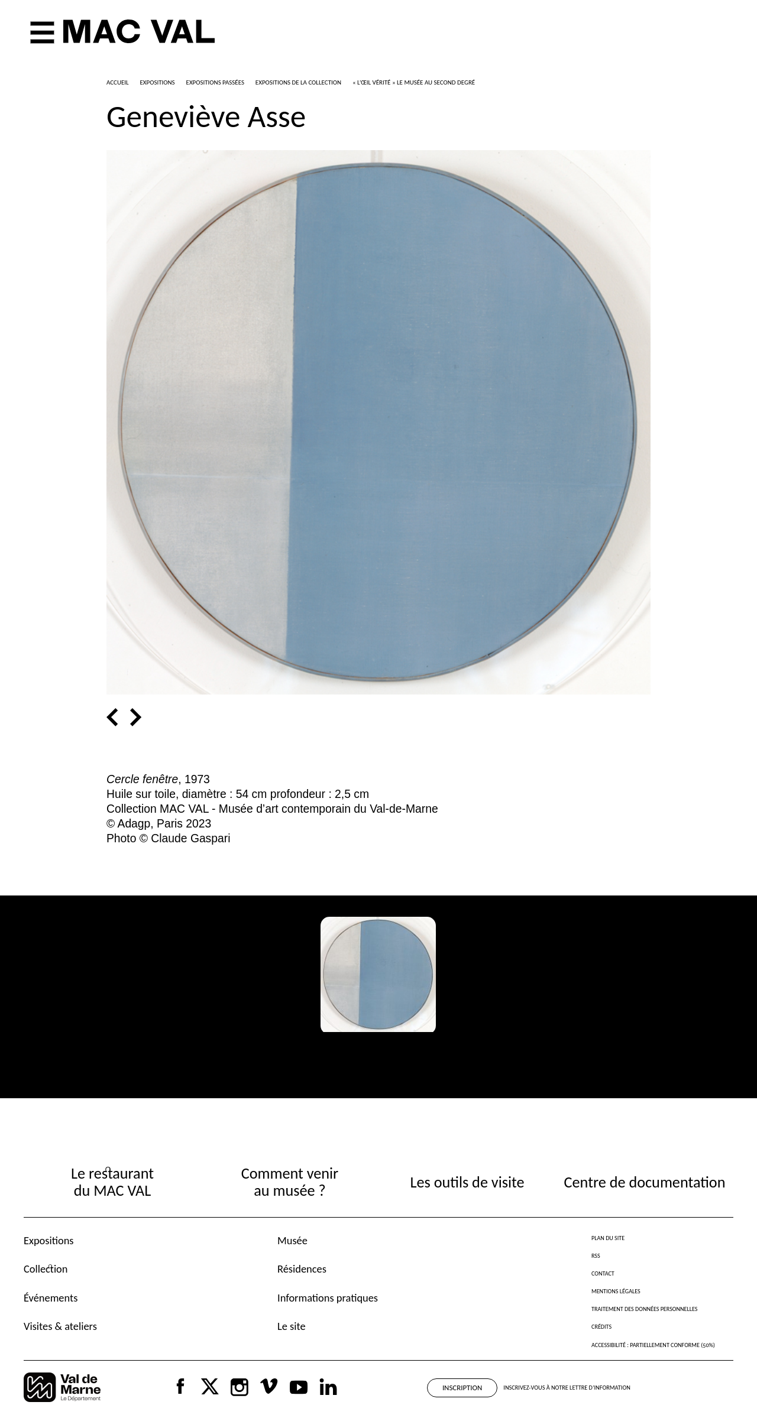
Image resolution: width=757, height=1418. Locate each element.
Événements (50, 1298)
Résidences (301, 1269)
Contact (602, 1273)
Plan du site (608, 1238)
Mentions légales (615, 1291)
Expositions (49, 1240)
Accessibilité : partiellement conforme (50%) (653, 1345)
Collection (45, 1269)
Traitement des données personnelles (644, 1309)
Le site (291, 1326)
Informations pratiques (327, 1298)
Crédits (601, 1327)
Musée (292, 1240)
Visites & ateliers (60, 1326)
